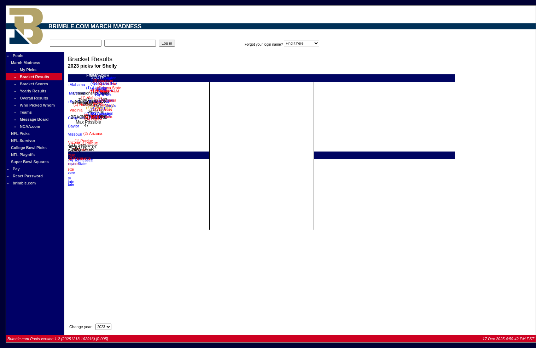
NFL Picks (20, 133)
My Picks (28, 70)
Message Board (34, 119)
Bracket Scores (34, 84)
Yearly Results (33, 91)
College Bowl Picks (29, 148)
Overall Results (34, 98)
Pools (18, 55)
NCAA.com (30, 126)
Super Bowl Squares (30, 162)
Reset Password (28, 176)
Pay (16, 169)
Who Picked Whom (37, 105)
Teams (26, 112)
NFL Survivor (23, 140)
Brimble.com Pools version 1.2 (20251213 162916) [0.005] (57, 339)
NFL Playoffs (23, 155)
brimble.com (24, 183)
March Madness (25, 63)
